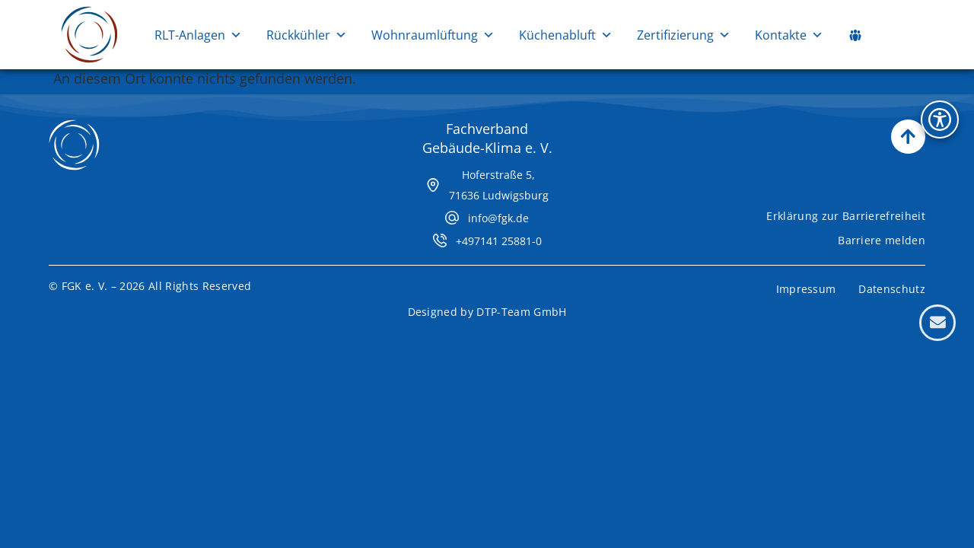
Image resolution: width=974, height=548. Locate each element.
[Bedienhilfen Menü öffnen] (940, 119)
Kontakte (789, 35)
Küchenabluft (566, 35)
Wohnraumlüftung (433, 35)
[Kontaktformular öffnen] (937, 322)
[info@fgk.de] (452, 218)
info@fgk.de (498, 218)
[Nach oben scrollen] (908, 136)
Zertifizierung (683, 35)
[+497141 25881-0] (440, 240)
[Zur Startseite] (89, 34)
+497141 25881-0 (499, 241)
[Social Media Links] (855, 35)
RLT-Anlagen (198, 35)
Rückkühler (306, 35)
